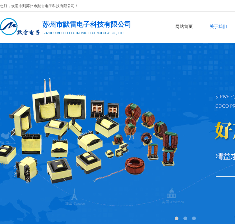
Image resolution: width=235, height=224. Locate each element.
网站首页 (184, 26)
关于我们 (218, 26)
